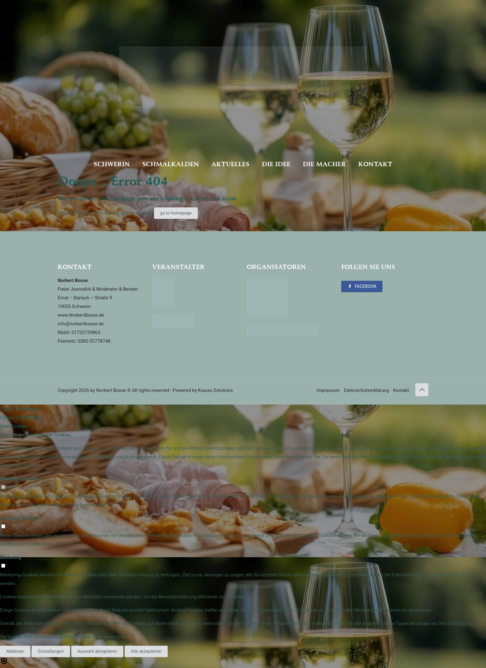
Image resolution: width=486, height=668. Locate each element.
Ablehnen (15, 651)
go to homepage (176, 212)
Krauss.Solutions (215, 390)
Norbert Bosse (111, 390)
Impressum (328, 390)
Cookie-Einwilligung (20, 409)
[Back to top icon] (421, 389)
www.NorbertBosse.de (81, 315)
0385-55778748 (94, 341)
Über (14, 426)
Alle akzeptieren (146, 651)
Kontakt (401, 390)
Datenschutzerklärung (366, 390)
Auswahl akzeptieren (97, 651)
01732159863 (86, 332)
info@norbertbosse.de (81, 324)
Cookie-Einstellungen (21, 417)
